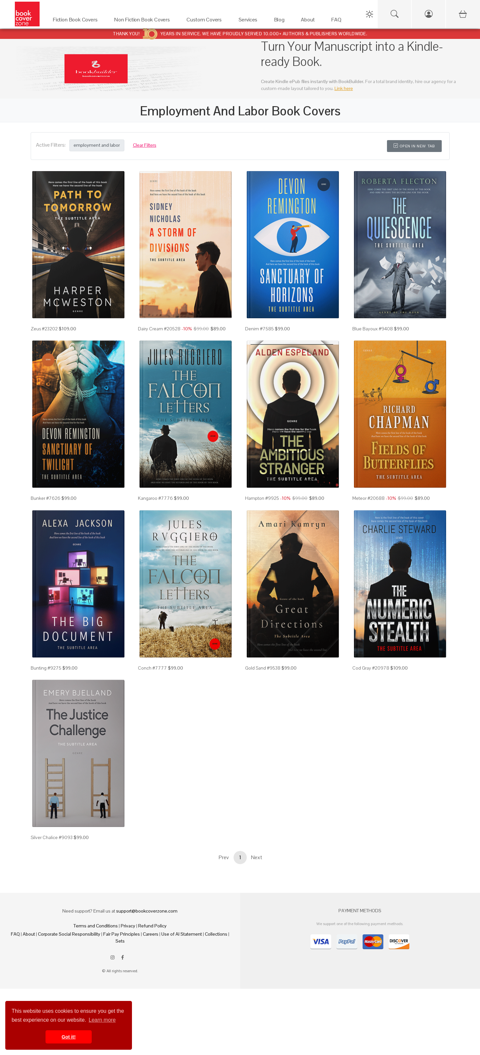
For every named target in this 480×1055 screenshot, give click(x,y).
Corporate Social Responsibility (69, 934)
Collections (216, 934)
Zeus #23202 (44, 329)
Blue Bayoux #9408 (372, 329)
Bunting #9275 (46, 668)
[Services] (250, 21)
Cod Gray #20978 (370, 668)
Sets (120, 941)
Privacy (128, 926)
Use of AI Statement (181, 934)
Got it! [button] (69, 1037)
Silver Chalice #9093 (52, 837)
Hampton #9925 (262, 498)
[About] (309, 21)
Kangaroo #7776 (155, 498)
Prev (224, 857)
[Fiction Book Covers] (77, 21)
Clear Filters (144, 145)
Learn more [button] (102, 1020)
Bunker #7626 (45, 498)
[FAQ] (338, 21)
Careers (150, 934)
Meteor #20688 (368, 498)
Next (256, 857)
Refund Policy (152, 926)
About (29, 934)
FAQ (15, 934)
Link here (344, 88)
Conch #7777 (152, 668)
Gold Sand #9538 (262, 668)
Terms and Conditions (96, 926)
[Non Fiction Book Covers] (144, 21)
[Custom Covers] (206, 21)
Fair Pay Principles (121, 934)
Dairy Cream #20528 (159, 329)
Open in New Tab (414, 146)
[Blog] (281, 21)
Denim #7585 (259, 329)
